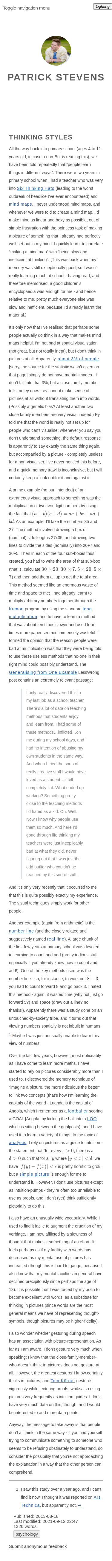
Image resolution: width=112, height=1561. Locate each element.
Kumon (16, 608)
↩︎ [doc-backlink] (80, 1505)
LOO (92, 1118)
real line (56, 939)
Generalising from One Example (43, 672)
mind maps (20, 204)
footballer (78, 1111)
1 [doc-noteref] (10, 1034)
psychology (27, 1534)
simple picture (34, 1174)
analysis (18, 1142)
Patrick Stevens (56, 77)
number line (21, 931)
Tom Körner (62, 1380)
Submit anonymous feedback (38, 1546)
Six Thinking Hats (35, 188)
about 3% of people (78, 358)
